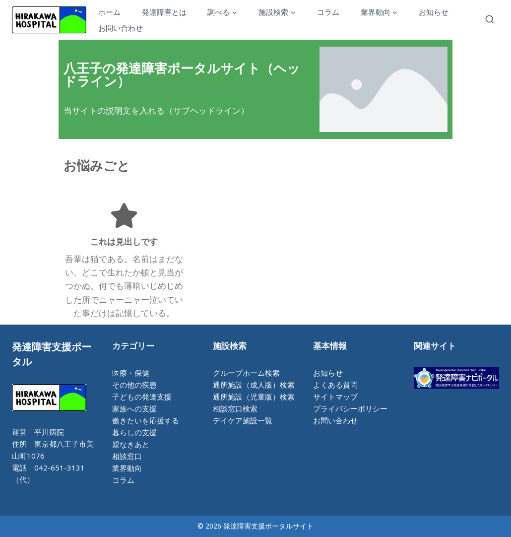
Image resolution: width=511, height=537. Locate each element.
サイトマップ (335, 397)
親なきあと (130, 444)
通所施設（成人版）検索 (254, 385)
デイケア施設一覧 (242, 420)
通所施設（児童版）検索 (254, 397)
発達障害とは (164, 12)
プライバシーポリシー (350, 408)
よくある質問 (335, 385)
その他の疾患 (134, 385)
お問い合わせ (120, 28)
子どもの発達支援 (142, 397)
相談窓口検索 (235, 408)
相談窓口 (127, 456)
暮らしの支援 (134, 432)
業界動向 (127, 468)
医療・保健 (130, 373)
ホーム (109, 12)
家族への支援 (134, 408)
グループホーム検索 (246, 373)
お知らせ (433, 12)
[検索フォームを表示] (489, 19)
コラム (328, 12)
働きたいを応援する (145, 420)
